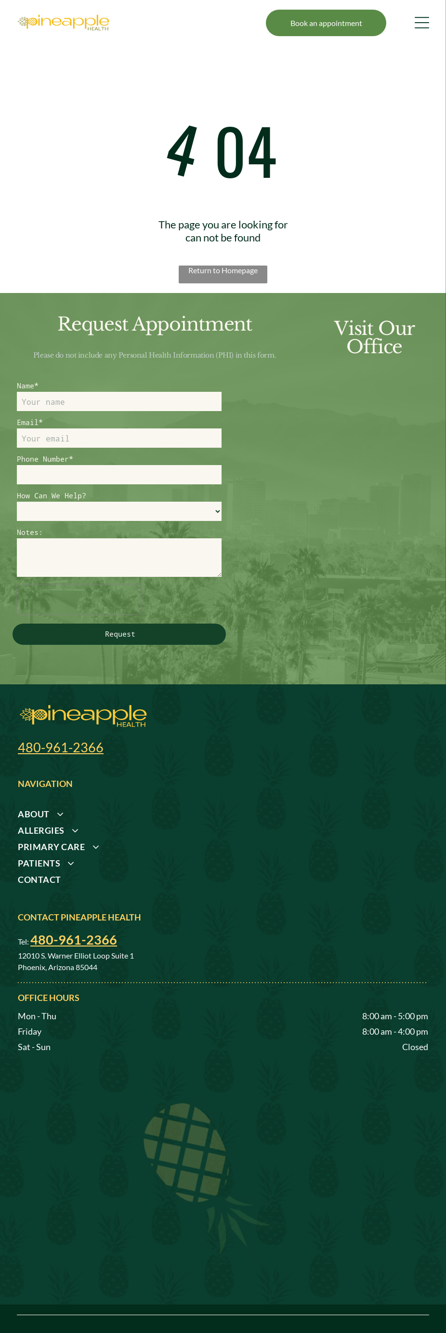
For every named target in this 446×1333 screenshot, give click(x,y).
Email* (30, 422)
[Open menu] (422, 22)
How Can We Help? (51, 495)
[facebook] (422, 1307)
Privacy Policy (88, 1311)
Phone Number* (45, 459)
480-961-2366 (61, 713)
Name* (28, 385)
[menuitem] (219, 783)
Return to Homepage (223, 270)
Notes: (30, 532)
